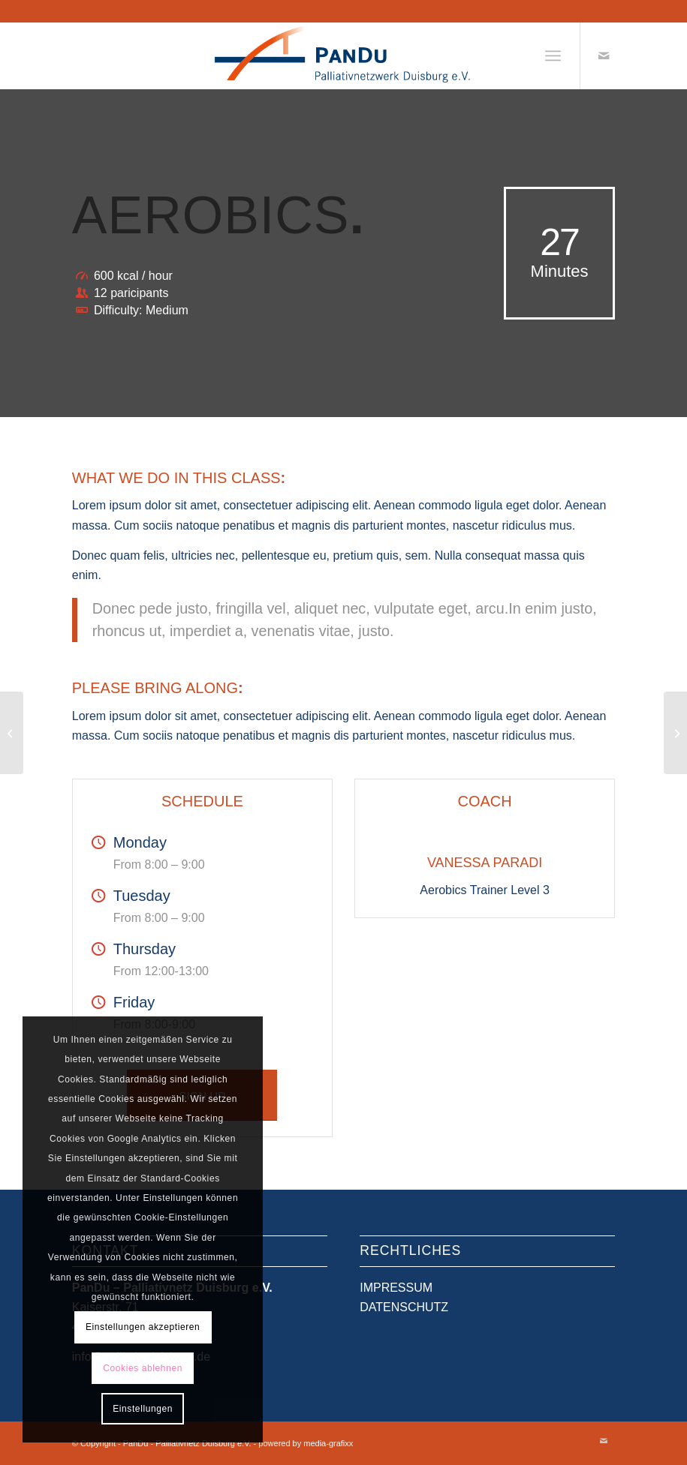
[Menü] (553, 55)
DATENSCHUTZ (404, 1307)
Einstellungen (143, 1408)
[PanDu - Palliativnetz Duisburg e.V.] (343, 55)
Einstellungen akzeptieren (143, 1327)
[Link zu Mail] (603, 55)
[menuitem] (553, 55)
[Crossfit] (675, 733)
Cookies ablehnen (142, 1368)
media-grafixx (328, 1443)
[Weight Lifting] (11, 733)
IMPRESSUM (396, 1287)
